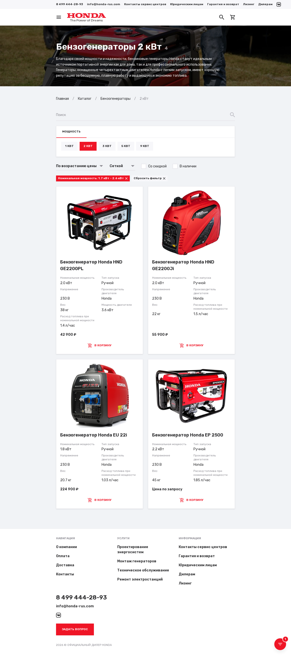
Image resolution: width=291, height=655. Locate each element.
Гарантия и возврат (223, 4)
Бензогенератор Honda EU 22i (93, 435)
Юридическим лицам (186, 4)
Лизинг (248, 4)
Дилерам (265, 4)
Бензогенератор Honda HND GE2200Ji (183, 265)
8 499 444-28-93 (69, 4)
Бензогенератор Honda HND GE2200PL (91, 265)
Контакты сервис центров (145, 4)
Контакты (65, 574)
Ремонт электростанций (140, 579)
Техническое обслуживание (143, 570)
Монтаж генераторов (136, 561)
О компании (66, 547)
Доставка (65, 565)
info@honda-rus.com (103, 4)
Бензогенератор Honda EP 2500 (187, 435)
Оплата (63, 556)
